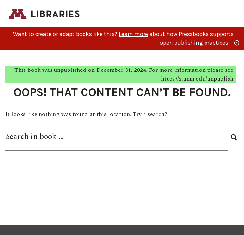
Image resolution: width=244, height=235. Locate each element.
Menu (235, 14)
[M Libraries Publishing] (44, 13)
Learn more (133, 34)
